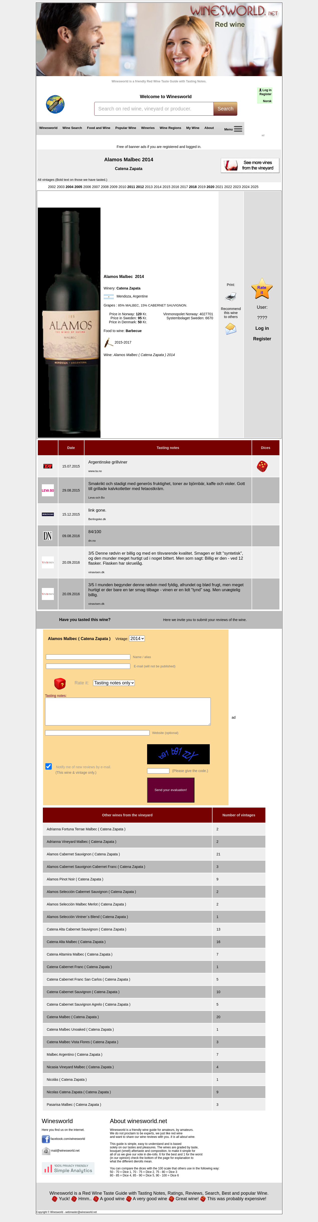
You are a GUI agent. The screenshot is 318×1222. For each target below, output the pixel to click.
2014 (157, 187)
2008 (105, 187)
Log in (267, 90)
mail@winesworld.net (65, 1156)
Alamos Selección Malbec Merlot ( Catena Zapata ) (86, 909)
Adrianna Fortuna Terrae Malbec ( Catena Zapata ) (86, 834)
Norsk (267, 101)
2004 (69, 187)
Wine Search (72, 128)
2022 (228, 187)
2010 (122, 187)
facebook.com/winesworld (68, 1144)
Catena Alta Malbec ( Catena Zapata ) (76, 947)
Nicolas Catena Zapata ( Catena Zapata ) (79, 1097)
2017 (184, 187)
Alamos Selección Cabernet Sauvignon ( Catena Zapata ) (91, 897)
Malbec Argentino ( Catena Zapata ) (74, 1060)
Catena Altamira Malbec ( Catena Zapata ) (80, 960)
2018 (193, 187)
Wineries (148, 128)
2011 (131, 187)
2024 (246, 187)
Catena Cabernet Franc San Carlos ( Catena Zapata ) (88, 985)
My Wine (192, 128)
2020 (210, 187)
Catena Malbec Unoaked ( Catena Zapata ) (80, 1035)
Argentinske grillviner (108, 462)
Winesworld (48, 128)
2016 (175, 187)
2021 (219, 187)
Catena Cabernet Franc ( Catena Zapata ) (79, 972)
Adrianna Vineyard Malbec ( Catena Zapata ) (82, 847)
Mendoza (124, 296)
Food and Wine (98, 128)
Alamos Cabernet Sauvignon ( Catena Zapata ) (83, 859)
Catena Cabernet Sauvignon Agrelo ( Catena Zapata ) (89, 1010)
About (210, 128)
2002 (52, 187)
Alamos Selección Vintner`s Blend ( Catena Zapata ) (87, 922)
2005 (78, 187)
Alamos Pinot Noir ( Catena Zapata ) (75, 884)
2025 (254, 187)
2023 (237, 187)
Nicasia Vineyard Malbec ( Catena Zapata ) (80, 1072)
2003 (61, 187)
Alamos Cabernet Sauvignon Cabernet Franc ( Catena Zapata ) (96, 872)
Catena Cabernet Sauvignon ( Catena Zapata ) (83, 997)
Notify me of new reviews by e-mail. (83, 772)
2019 (201, 187)
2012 (140, 187)
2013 (149, 187)
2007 (96, 187)
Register (265, 94)
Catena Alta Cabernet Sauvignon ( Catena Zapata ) (87, 935)
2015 (166, 187)
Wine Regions (170, 128)
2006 (87, 187)
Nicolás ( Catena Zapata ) (67, 1085)
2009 (114, 187)
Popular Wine (125, 128)
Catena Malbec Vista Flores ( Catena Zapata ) (82, 1047)
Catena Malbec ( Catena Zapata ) (73, 1022)
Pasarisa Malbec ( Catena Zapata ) (74, 1110)
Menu (231, 129)
